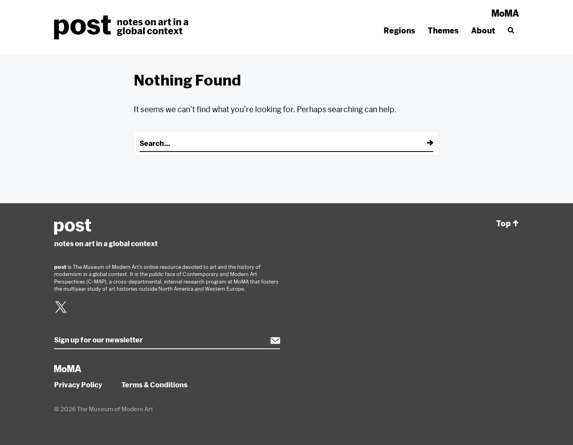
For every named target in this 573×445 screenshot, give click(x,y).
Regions (399, 30)
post (123, 27)
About (483, 30)
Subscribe (271, 340)
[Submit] (424, 143)
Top (507, 223)
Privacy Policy (78, 385)
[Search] (510, 30)
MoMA (505, 13)
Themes (443, 30)
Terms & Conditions (154, 385)
